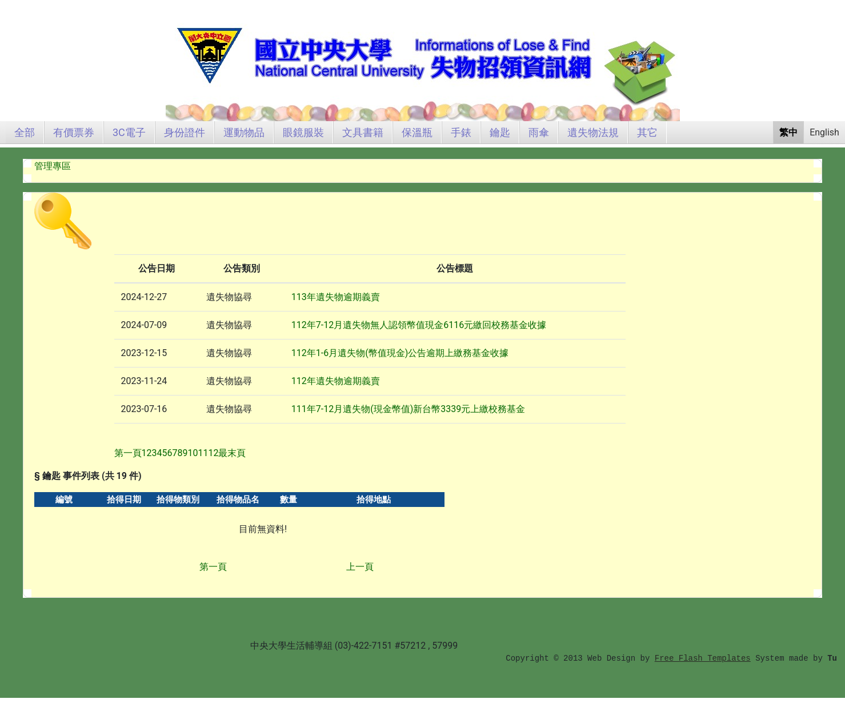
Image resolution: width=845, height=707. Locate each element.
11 (203, 453)
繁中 (788, 132)
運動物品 (244, 132)
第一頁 (213, 566)
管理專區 (52, 166)
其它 (647, 132)
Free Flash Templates (703, 658)
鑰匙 (500, 132)
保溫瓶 (417, 132)
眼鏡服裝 (303, 132)
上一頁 (360, 566)
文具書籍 (362, 132)
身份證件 (184, 132)
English (824, 132)
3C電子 (129, 132)
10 (193, 453)
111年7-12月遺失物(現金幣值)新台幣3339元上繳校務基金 (408, 409)
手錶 (461, 132)
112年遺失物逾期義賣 (335, 381)
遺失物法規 (593, 132)
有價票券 (73, 132)
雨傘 (538, 132)
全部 (24, 132)
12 (213, 453)
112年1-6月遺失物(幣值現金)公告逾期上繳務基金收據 (399, 352)
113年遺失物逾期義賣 (335, 296)
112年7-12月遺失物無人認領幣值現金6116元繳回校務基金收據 (418, 324)
